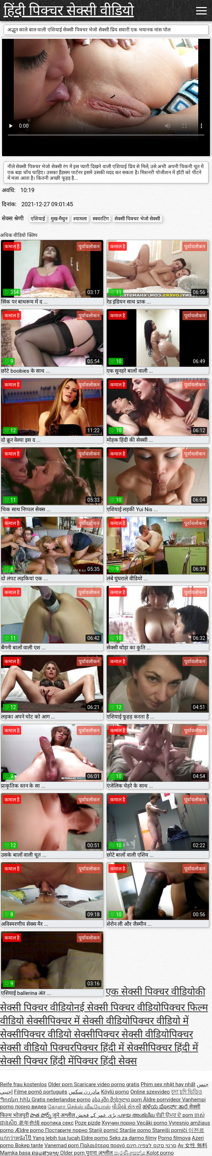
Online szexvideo (150, 1092)
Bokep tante (29, 1145)
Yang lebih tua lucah (57, 1138)
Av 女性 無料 (192, 1145)
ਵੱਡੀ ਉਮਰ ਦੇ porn (175, 1115)
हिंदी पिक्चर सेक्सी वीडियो (69, 10)
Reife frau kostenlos (23, 1084)
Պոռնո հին (15, 1099)
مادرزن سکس (84, 1092)
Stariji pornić (104, 1130)
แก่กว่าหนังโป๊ (16, 1138)
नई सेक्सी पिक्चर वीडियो (117, 1007)
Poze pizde (87, 1123)
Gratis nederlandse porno (61, 1099)
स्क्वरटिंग (101, 218)
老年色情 (30, 1123)
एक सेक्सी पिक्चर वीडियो (150, 991)
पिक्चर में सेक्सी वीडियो (89, 1021)
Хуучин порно (119, 1123)
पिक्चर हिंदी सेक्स (105, 1061)
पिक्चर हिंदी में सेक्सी (111, 1047)
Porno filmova (174, 1138)
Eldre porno (95, 1138)
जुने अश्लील (64, 1115)
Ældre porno (30, 1130)
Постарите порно (67, 1130)
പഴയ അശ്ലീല (136, 1115)
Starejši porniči (170, 1130)
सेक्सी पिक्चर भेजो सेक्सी (137, 218)
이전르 (196, 1130)
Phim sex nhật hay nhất (168, 1084)
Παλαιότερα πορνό (103, 1145)
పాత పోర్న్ (41, 1115)
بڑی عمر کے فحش (96, 1115)
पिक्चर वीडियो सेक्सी (58, 1034)
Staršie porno (136, 1130)
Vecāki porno (153, 1123)
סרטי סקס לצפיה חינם (151, 1145)
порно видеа (30, 1106)
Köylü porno (115, 1092)
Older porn (61, 1084)
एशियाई (38, 218)
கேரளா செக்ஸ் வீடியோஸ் (79, 1106)
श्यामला (80, 218)
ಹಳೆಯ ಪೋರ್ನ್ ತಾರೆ (166, 1106)
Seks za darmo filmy (133, 1138)
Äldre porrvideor (162, 1099)
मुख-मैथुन (59, 218)
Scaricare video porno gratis (106, 1084)
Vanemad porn (62, 1145)
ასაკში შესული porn (117, 1099)
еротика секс (57, 1123)
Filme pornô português (40, 1092)
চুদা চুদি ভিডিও (186, 1092)
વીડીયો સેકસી (127, 1106)
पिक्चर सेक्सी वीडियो (132, 1034)
